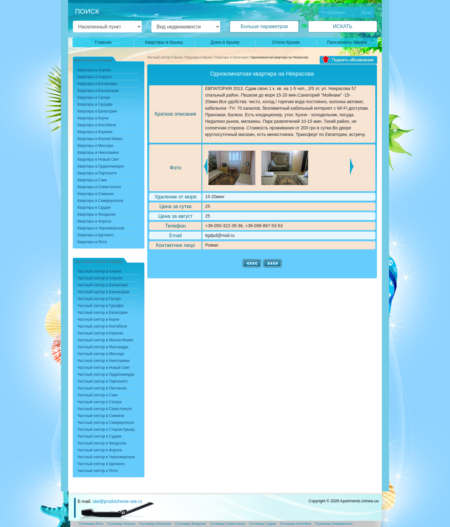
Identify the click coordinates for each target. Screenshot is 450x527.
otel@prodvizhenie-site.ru (117, 501)
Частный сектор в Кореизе (100, 333)
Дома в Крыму (225, 42)
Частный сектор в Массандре (103, 347)
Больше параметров (264, 26)
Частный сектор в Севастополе (105, 409)
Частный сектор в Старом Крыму (106, 429)
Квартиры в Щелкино (96, 235)
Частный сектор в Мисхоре (101, 354)
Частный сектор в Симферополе (106, 422)
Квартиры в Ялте (92, 242)
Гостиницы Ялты (91, 523)
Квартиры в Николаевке (98, 152)
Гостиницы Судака (262, 523)
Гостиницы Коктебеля (295, 523)
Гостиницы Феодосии (190, 523)
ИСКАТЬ (342, 26)
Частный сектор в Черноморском (106, 457)
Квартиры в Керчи (93, 118)
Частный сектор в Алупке (100, 271)
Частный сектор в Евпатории (103, 312)
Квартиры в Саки (92, 180)
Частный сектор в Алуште (100, 278)
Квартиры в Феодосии (97, 214)
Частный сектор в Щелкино (101, 464)
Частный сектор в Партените (103, 381)
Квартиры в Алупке (94, 70)
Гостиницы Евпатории (155, 523)
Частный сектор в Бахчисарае (104, 292)
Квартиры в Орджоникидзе (101, 166)
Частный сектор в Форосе (100, 450)
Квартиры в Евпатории (231, 57)
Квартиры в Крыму (164, 42)
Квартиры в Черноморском (101, 228)
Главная (103, 42)
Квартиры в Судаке (94, 207)
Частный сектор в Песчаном (102, 388)
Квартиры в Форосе (95, 221)
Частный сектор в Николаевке (104, 361)
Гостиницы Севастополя (227, 523)
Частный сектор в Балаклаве (103, 285)
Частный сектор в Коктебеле (102, 326)
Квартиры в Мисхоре (95, 145)
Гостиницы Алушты (121, 523)
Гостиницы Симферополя (333, 523)
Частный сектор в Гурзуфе (100, 306)
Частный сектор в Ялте (98, 471)
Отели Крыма (286, 42)
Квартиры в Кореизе (95, 132)
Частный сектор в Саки (98, 395)
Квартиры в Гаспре (94, 97)
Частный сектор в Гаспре (99, 299)
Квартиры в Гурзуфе (95, 104)
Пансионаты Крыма (347, 42)
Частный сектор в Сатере (100, 402)
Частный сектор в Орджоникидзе (106, 374)
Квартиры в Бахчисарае (98, 90)
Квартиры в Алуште (95, 77)
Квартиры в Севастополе (99, 187)
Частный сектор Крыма (98, 262)
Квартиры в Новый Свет (98, 159)
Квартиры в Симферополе (100, 200)
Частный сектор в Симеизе (101, 416)
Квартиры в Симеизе (96, 194)
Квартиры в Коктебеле (97, 125)
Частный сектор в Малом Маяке (105, 340)
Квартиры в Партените (97, 173)
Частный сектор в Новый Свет (104, 367)
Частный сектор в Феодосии (102, 443)
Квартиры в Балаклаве (97, 84)
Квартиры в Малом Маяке (100, 139)
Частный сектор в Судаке (100, 436)
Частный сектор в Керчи (98, 319)
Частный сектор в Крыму (165, 57)
